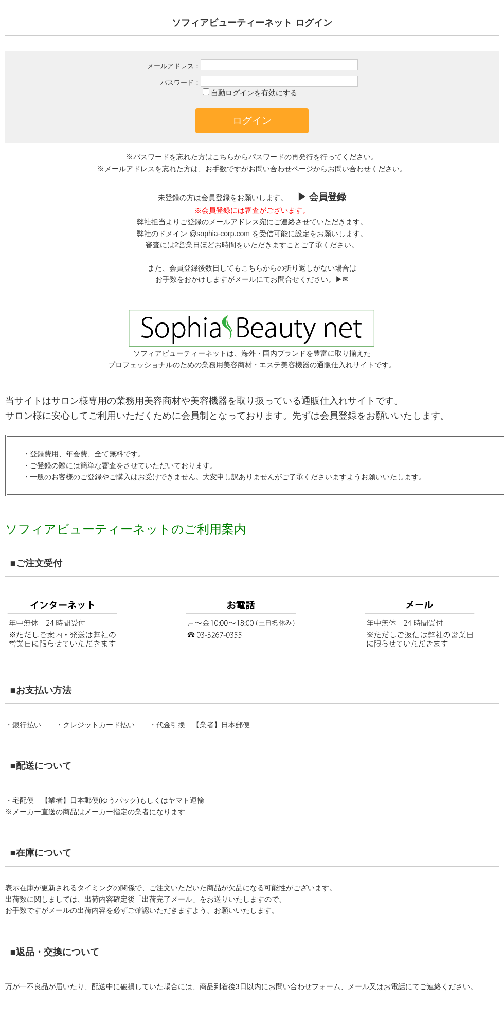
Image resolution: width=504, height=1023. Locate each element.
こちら (223, 157)
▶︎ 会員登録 (320, 197)
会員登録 (338, 415)
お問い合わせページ (280, 169)
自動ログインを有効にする (254, 92)
